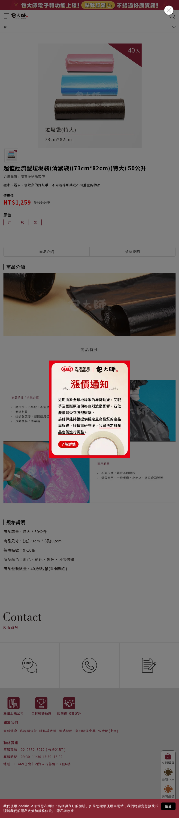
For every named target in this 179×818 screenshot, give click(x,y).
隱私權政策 (65, 811)
